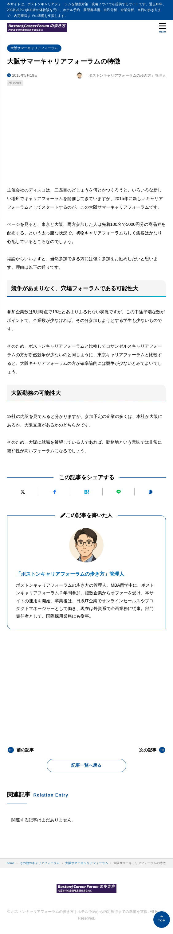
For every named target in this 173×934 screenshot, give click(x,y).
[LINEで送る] (118, 492)
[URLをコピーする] (150, 492)
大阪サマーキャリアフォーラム (34, 48)
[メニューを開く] (162, 27)
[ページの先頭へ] (161, 919)
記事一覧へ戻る (86, 765)
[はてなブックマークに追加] (86, 492)
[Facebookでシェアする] (54, 492)
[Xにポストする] (23, 492)
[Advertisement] (86, 134)
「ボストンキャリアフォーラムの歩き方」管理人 (70, 574)
